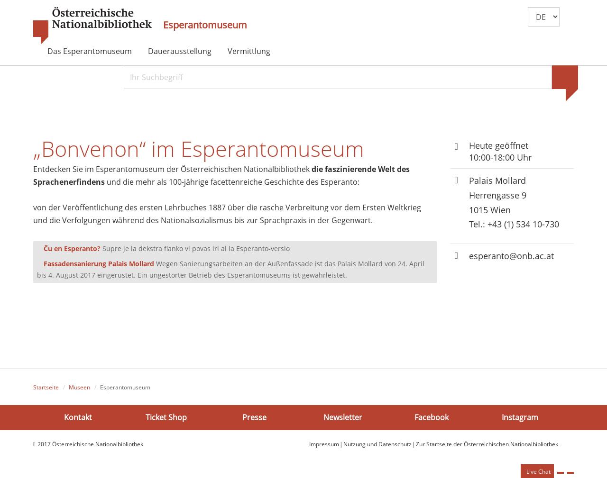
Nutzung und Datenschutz (377, 444)
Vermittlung (249, 51)
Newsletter (342, 417)
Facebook (431, 417)
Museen (79, 387)
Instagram (520, 417)
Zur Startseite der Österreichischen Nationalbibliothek (487, 444)
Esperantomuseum (205, 25)
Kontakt (78, 417)
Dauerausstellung (180, 51)
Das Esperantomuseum (89, 51)
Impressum (324, 444)
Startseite (46, 387)
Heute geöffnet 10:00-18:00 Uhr (500, 151)
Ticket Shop (166, 417)
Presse (254, 417)
